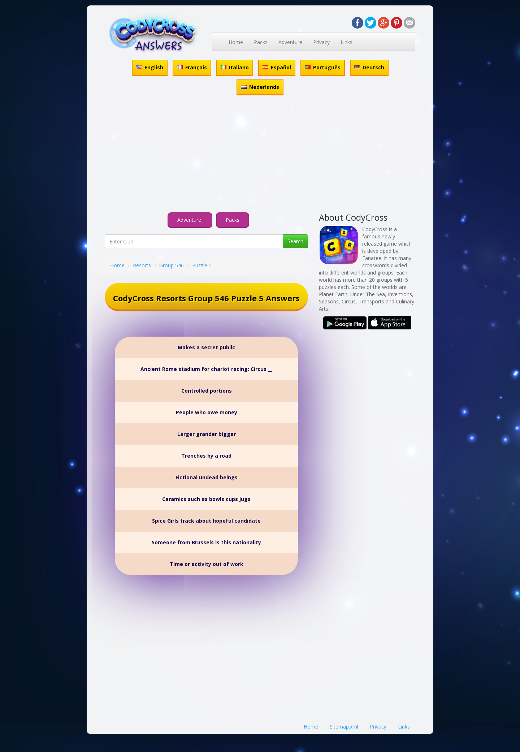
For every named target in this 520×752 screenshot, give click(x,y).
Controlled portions (206, 390)
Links (346, 42)
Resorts (142, 265)
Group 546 (171, 265)
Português (323, 67)
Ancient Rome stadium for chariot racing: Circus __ (206, 369)
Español (277, 67)
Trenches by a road (206, 455)
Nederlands (260, 86)
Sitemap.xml (344, 726)
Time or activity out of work (206, 564)
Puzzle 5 (202, 265)
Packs (261, 42)
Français (192, 67)
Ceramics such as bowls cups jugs (206, 499)
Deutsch (369, 67)
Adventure (290, 42)
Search (295, 241)
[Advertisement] (260, 155)
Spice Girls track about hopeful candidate (206, 520)
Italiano (235, 67)
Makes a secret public (206, 347)
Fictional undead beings (207, 477)
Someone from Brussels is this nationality (206, 542)
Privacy (321, 42)
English (149, 67)
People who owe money (206, 412)
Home (236, 42)
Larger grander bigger (206, 434)
